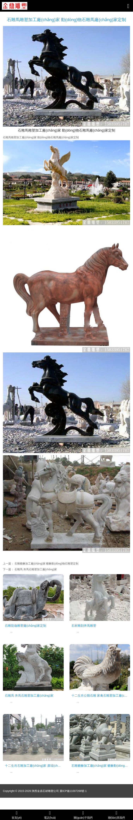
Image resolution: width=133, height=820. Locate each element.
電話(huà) (50, 815)
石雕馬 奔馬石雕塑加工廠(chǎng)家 (36, 569)
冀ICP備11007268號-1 (73, 790)
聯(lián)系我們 (116, 815)
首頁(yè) (16, 815)
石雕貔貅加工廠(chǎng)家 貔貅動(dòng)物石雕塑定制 (46, 563)
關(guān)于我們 (83, 815)
